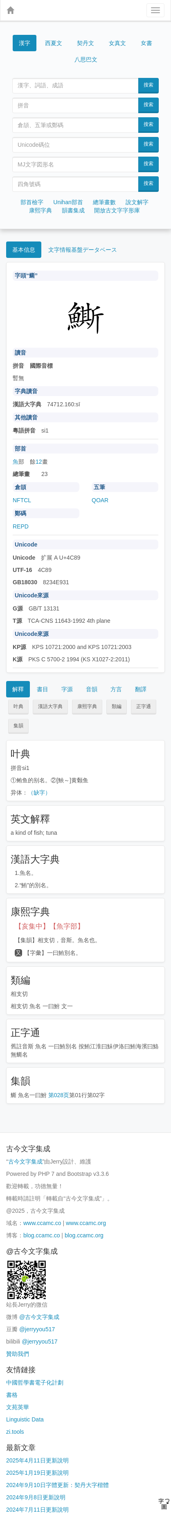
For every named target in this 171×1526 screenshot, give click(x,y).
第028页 (58, 1095)
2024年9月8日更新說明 (35, 1497)
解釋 (18, 689)
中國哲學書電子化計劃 (34, 1382)
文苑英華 (17, 1407)
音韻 (91, 689)
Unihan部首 (68, 202)
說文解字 (137, 202)
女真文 (117, 43)
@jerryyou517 (37, 1329)
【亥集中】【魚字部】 (49, 926)
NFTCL (22, 500)
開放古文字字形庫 (117, 210)
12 (39, 461)
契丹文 (85, 43)
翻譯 (140, 689)
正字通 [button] (143, 706)
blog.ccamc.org (84, 1235)
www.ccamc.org (86, 1223)
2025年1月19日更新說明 (37, 1472)
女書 (146, 42)
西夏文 (53, 43)
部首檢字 (31, 202)
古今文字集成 (25, 1161)
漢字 (24, 43)
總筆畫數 (104, 202)
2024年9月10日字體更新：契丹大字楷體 (57, 1485)
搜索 (148, 85)
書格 (12, 1395)
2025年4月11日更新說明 (37, 1460)
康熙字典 (40, 210)
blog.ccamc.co (41, 1235)
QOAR (100, 500)
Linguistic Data (25, 1419)
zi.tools (15, 1431)
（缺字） (39, 792)
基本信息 (23, 249)
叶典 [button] (18, 706)
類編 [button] (117, 706)
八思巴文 (85, 59)
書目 (42, 689)
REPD (21, 526)
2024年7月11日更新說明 (37, 1509)
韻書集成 (73, 210)
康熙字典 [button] (87, 706)
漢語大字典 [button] (50, 706)
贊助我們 (17, 1354)
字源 (67, 689)
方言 (116, 689)
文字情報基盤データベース (82, 249)
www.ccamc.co (42, 1223)
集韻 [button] (18, 726)
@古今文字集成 (39, 1317)
